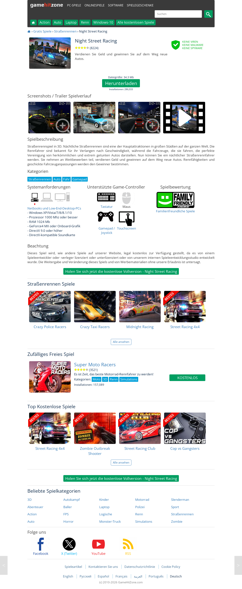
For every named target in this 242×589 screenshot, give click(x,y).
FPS (66, 514)
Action (45, 22)
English (68, 576)
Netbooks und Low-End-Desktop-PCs (54, 208)
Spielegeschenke (140, 5)
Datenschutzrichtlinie (139, 567)
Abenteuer (35, 507)
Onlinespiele (95, 5)
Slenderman (180, 499)
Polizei (140, 507)
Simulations (143, 521)
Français (122, 576)
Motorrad (142, 499)
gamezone (46, 5)
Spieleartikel (73, 567)
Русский (86, 576)
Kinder (104, 499)
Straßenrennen (65, 31)
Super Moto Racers (95, 364)
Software (115, 5)
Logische (105, 514)
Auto (57, 22)
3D (29, 499)
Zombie (176, 521)
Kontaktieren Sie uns (103, 567)
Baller (67, 507)
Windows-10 (103, 22)
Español (104, 576)
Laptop (71, 22)
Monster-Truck (110, 521)
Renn (85, 22)
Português (156, 576)
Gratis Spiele (42, 31)
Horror (68, 521)
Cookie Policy (170, 567)
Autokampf (71, 499)
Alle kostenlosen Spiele (135, 22)
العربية (138, 576)
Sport (175, 507)
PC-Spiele (74, 5)
